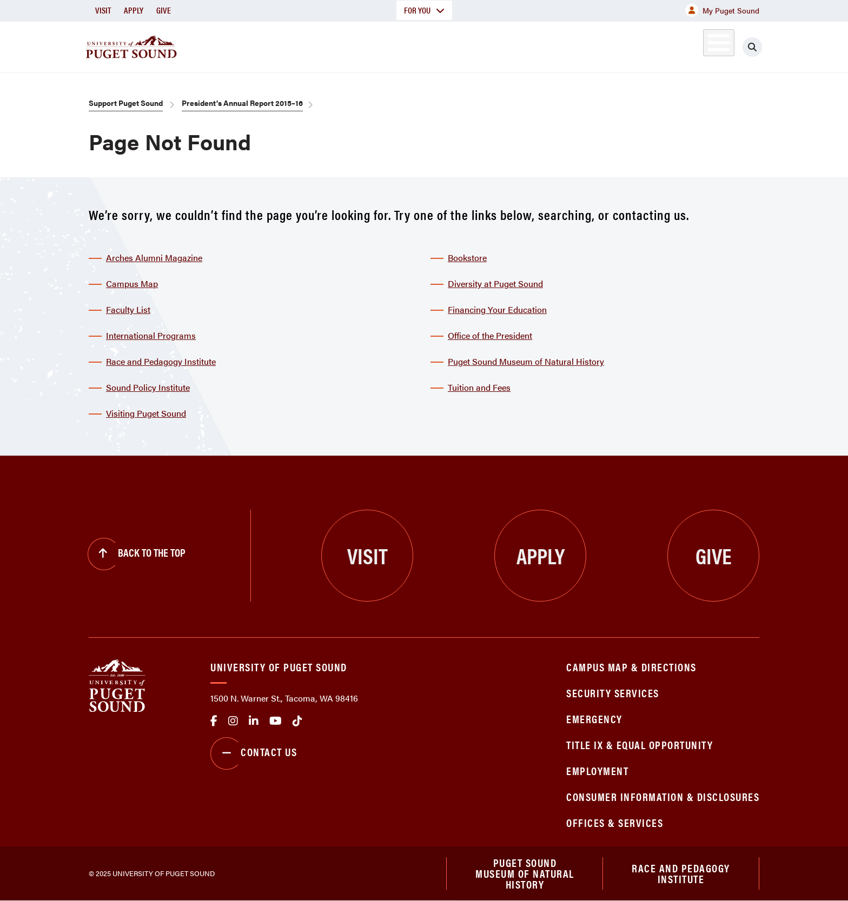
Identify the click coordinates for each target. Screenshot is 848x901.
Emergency (594, 718)
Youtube (275, 721)
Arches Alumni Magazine (154, 257)
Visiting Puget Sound (146, 413)
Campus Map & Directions (631, 667)
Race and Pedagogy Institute (161, 361)
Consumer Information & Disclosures (662, 796)
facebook (213, 721)
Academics (385, 45)
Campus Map (132, 283)
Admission (466, 45)
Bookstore (467, 257)
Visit (103, 10)
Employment (597, 770)
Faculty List (128, 309)
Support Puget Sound (126, 102)
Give (163, 10)
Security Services (612, 692)
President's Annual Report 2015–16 (242, 102)
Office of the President (490, 335)
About (313, 45)
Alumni (692, 45)
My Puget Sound (722, 10)
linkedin (254, 721)
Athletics (634, 45)
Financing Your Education (497, 309)
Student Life (551, 45)
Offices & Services (614, 822)
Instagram (233, 721)
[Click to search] (752, 47)
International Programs (151, 335)
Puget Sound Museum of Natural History (526, 361)
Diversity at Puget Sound (495, 283)
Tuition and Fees (479, 387)
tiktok (297, 721)
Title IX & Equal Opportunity (639, 744)
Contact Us (253, 753)
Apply (133, 10)
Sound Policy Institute (148, 387)
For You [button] (424, 10)
